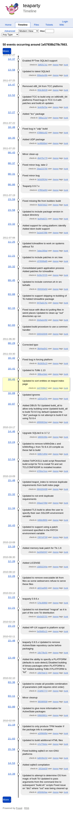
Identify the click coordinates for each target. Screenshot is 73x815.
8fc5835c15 (42, 363)
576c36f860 (42, 603)
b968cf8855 (42, 520)
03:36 (11, 682)
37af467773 (42, 691)
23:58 (11, 210)
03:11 (11, 696)
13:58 (11, 69)
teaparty (31, 5)
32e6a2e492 (42, 320)
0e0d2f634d (42, 179)
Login (65, 21)
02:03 (11, 325)
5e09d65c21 (42, 631)
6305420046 (42, 334)
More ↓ (7, 799)
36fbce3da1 (42, 374)
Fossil (19, 808)
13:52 (11, 95)
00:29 (11, 343)
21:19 (11, 724)
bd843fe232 (42, 758)
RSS (26, 808)
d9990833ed (42, 422)
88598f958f (42, 701)
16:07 (11, 404)
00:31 (11, 174)
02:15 (11, 308)
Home (8, 24)
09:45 (11, 280)
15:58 (11, 749)
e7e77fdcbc (42, 744)
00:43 (11, 152)
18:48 (11, 127)
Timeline (23, 24)
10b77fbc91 (42, 653)
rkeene (56, 65)
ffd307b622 (42, 205)
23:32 (11, 224)
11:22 (11, 597)
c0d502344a (42, 567)
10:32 (11, 266)
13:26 (11, 576)
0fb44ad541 (42, 348)
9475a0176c (42, 303)
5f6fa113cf (43, 118)
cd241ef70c (42, 398)
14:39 (11, 774)
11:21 (11, 255)
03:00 (11, 706)
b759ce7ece (42, 471)
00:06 (11, 184)
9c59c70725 (42, 275)
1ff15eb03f (42, 768)
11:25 (11, 241)
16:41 (11, 368)
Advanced (9, 31)
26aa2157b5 (42, 169)
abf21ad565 (42, 588)
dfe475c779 (42, 158)
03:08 (11, 294)
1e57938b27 (42, 388)
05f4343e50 (42, 289)
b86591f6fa (42, 437)
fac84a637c (42, 219)
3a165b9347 (42, 552)
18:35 (11, 138)
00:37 (11, 163)
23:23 (11, 626)
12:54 (11, 459)
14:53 (11, 763)
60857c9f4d (42, 454)
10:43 (11, 525)
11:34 (11, 508)
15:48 (11, 480)
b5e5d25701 (42, 616)
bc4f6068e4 (42, 143)
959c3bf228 (42, 90)
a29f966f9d (42, 733)
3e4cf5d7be (42, 107)
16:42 (11, 358)
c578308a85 (42, 261)
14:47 (11, 84)
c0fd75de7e (42, 673)
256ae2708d (42, 503)
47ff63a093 (42, 190)
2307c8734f (42, 537)
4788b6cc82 (42, 132)
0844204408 (42, 489)
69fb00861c (42, 715)
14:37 (11, 59)
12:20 (11, 561)
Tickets (49, 24)
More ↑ (7, 51)
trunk (66, 65)
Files (36, 24)
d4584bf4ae (42, 792)
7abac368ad (42, 251)
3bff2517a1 (42, 65)
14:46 (11, 431)
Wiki (61, 24)
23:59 (11, 199)
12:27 (11, 112)
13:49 (11, 657)
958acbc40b (42, 75)
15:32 (11, 494)
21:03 (11, 738)
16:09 (11, 393)
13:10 (11, 546)
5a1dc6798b (42, 233)
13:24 (11, 442)
